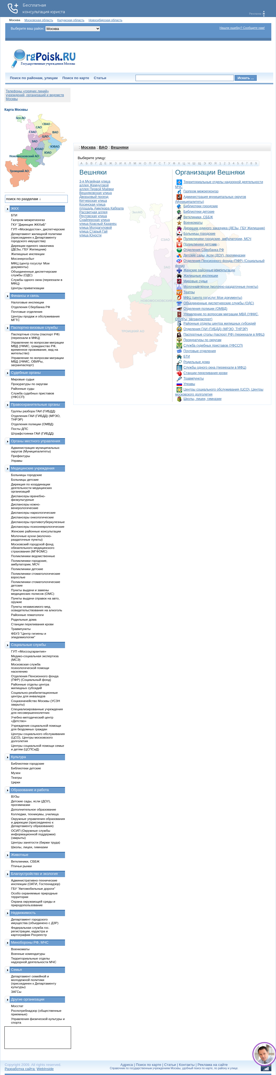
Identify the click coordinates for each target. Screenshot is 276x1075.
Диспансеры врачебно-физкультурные (28, 497)
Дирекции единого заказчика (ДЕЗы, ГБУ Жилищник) (224, 228)
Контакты (187, 1065)
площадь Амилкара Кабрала (101, 208)
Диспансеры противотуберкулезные (38, 522)
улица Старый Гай (93, 231)
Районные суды (22, 388)
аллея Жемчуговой (94, 185)
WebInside (45, 1069)
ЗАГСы (16, 991)
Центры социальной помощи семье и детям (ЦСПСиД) (37, 747)
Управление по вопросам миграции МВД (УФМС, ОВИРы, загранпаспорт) (37, 361)
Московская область (39, 20)
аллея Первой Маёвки (96, 189)
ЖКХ (15, 208)
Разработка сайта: (20, 1069)
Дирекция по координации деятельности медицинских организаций (31, 487)
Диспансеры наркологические (33, 512)
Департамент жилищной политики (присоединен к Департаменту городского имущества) (36, 237)
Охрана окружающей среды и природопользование (33, 903)
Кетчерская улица (93, 201)
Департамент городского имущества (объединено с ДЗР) (34, 921)
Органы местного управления (35, 441)
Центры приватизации (27, 288)
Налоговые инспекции (27, 302)
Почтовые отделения (199, 351)
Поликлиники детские (200, 244)
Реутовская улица (93, 216)
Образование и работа (30, 790)
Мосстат (17, 1006)
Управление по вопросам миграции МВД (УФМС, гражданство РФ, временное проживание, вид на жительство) (37, 348)
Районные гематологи (27, 615)
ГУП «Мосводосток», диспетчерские (38, 229)
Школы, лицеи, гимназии (202, 399)
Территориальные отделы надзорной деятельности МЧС (33, 960)
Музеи (15, 773)
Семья (16, 970)
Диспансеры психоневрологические (37, 526)
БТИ (186, 356)
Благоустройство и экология (34, 874)
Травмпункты (193, 378)
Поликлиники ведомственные (33, 556)
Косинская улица (92, 204)
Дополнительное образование (33, 809)
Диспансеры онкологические (32, 517)
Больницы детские (25, 479)
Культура (18, 757)
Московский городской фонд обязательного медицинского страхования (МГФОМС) (32, 547)
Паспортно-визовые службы (34, 327)
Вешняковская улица (95, 193)
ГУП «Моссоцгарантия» (28, 651)
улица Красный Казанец (98, 224)
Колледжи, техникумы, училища (35, 814)
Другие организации (27, 999)
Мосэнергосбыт (22, 258)
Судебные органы (26, 373)
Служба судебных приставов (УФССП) (213, 345)
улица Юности (90, 235)
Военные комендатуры (28, 953)
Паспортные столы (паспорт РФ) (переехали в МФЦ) (224, 334)
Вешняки (120, 147)
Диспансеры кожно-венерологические (25, 506)
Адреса (126, 1065)
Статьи (100, 78)
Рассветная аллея (93, 212)
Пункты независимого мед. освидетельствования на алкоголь (36, 608)
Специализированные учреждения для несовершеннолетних (37, 710)
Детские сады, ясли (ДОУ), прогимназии (214, 255)
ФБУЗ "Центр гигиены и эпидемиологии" (28, 635)
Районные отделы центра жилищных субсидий (219, 323)
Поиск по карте (75, 78)
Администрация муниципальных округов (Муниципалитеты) (35, 449)
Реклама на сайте (212, 1065)
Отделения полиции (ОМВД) (205, 309)
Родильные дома (196, 362)
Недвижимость (23, 913)
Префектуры (20, 456)
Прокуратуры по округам (202, 340)
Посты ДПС (19, 428)
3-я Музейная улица (94, 181)
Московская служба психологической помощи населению (30, 667)
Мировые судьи (195, 281)
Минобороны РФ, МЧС (29, 942)
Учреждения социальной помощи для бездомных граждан (36, 727)
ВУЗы (15, 796)
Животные (19, 855)
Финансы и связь (25, 296)
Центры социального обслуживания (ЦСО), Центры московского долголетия (38, 737)
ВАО (103, 147)
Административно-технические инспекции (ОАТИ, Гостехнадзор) (35, 882)
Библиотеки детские (199, 212)
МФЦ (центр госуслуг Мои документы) (212, 298)
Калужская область (70, 20)
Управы (189, 384)
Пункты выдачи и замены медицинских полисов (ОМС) (32, 591)
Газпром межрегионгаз (200, 191)
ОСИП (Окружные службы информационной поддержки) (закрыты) (33, 834)
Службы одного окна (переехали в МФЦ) (214, 367)
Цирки (15, 782)
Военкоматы (192, 223)
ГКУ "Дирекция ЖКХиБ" (28, 224)
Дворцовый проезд (93, 197)
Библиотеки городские (200, 206)
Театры (189, 292)
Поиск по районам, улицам (34, 78)
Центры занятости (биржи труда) (35, 842)
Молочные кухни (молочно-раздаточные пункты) (220, 287)
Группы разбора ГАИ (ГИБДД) (33, 411)
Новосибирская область (106, 20)
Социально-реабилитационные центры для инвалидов (34, 694)
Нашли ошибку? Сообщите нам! (242, 27)
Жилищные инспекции (200, 276)
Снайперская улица (94, 220)
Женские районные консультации (209, 270)
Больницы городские (199, 234)
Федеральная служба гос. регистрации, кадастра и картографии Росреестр (30, 931)
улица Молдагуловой (95, 228)
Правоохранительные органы (35, 404)
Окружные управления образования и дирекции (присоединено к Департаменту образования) (38, 822)
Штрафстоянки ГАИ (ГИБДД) (32, 433)
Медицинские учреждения (33, 468)
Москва (88, 147)
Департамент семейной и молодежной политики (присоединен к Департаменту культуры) (33, 981)
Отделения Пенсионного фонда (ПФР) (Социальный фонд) (34, 677)
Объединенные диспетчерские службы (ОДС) (218, 303)
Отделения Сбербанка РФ (203, 250)
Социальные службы (28, 645)
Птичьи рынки (21, 866)
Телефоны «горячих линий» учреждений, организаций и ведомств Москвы (35, 95)
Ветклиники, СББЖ (198, 217)
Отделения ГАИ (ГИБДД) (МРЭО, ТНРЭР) (215, 329)
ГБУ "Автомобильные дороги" (33, 888)
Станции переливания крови (205, 373)
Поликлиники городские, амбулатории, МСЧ (217, 239)
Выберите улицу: (92, 158)
